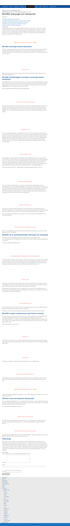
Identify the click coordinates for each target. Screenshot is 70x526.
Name (3, 466)
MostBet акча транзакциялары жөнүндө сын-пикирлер (15, 22)
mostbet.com (35, 524)
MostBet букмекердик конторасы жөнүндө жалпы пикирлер (16, 20)
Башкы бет (5, 6)
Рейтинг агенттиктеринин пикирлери (11, 25)
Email (3, 472)
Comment (4, 463)
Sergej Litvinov (9, 10)
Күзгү (40, 6)
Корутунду (5, 26)
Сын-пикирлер (30, 6)
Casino (36, 6)
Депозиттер (23, 6)
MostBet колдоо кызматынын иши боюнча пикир (14, 23)
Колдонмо (16, 6)
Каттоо (11, 6)
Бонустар (45, 6)
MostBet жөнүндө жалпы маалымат (10, 19)
